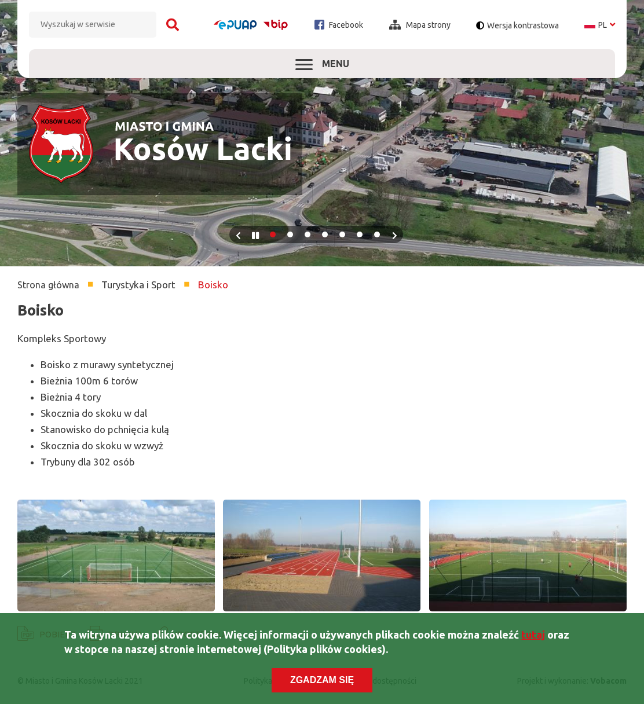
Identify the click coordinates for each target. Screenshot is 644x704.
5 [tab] (342, 234)
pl (599, 25)
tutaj (533, 634)
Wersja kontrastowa (523, 25)
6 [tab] (360, 234)
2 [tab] (290, 234)
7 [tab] (377, 234)
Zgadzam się (322, 680)
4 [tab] (325, 234)
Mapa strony (420, 25)
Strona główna (48, 285)
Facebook (338, 25)
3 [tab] (307, 234)
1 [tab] (273, 234)
